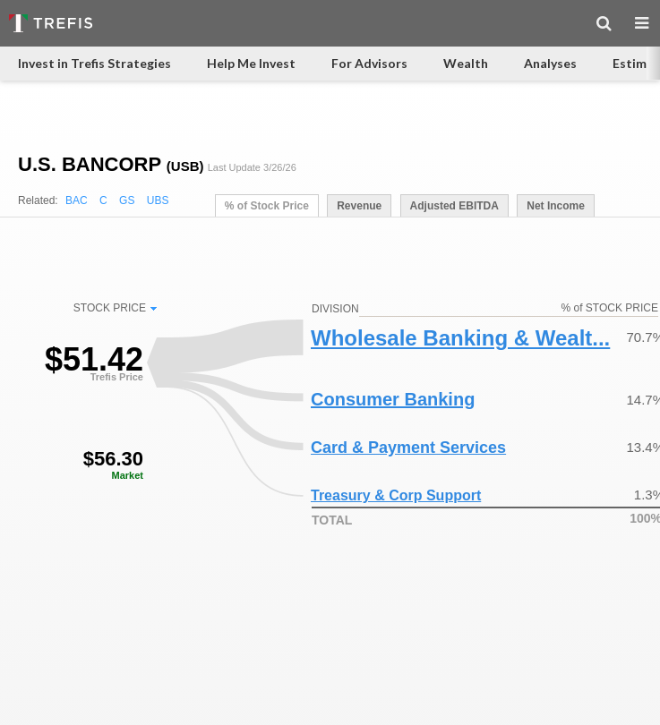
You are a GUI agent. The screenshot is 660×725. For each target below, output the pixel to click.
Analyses (550, 63)
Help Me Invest (251, 63)
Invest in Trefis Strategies (94, 63)
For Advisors (369, 63)
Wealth (465, 63)
